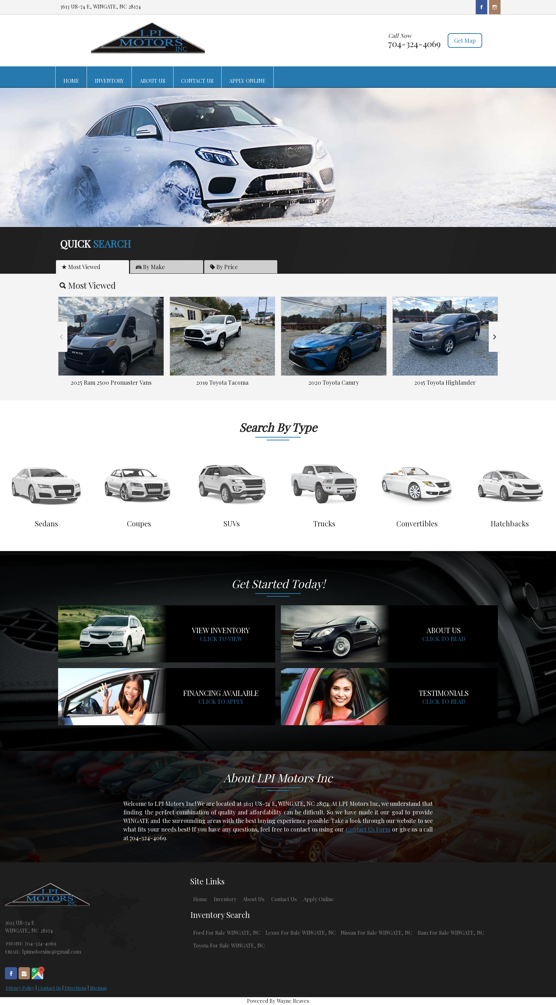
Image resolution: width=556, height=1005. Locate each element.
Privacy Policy (20, 988)
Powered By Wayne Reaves (278, 1000)
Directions (76, 988)
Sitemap (98, 988)
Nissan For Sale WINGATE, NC (376, 932)
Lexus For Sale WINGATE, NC (301, 932)
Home (200, 899)
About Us (253, 899)
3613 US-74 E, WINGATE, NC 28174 (100, 6)
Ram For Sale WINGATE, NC (451, 932)
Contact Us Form (368, 829)
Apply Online (318, 899)
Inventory (225, 899)
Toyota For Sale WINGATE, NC (229, 945)
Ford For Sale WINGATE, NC (227, 932)
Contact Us (49, 988)
